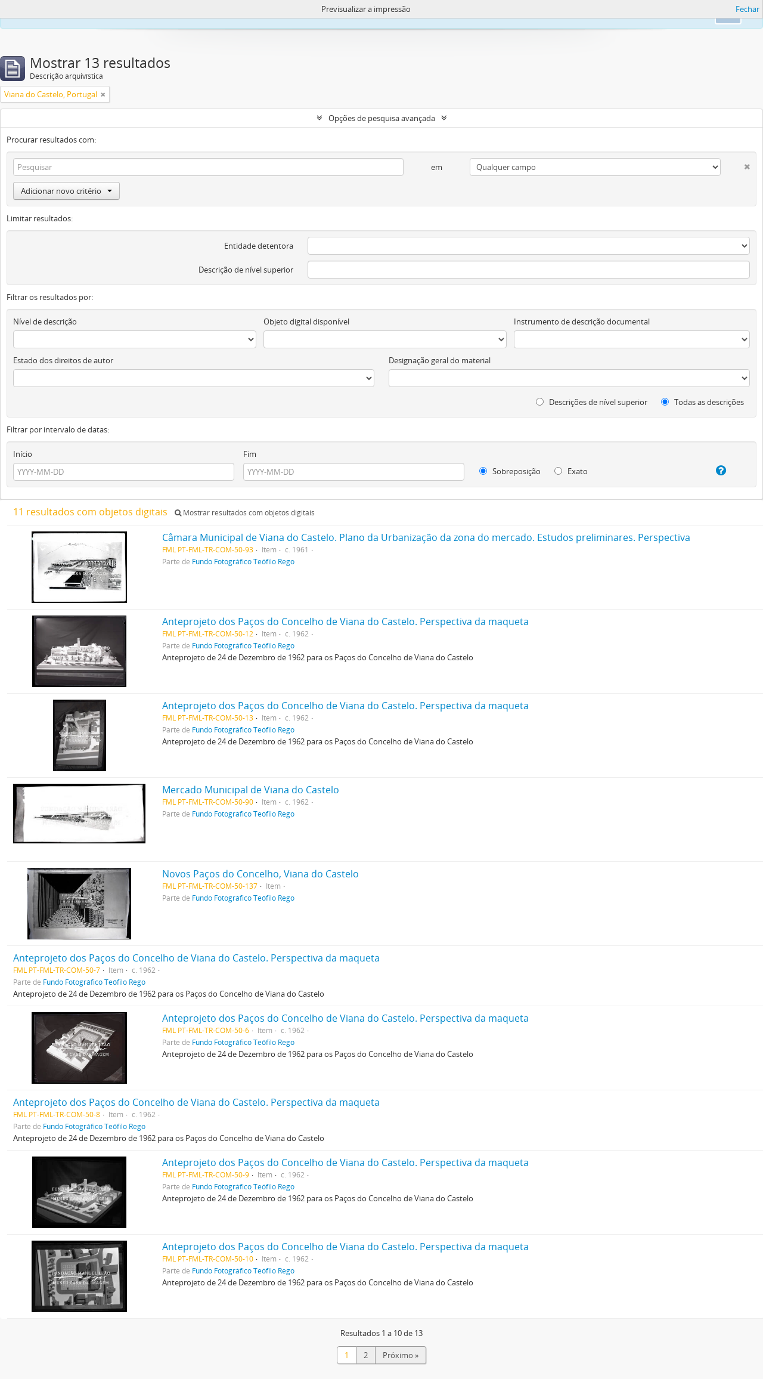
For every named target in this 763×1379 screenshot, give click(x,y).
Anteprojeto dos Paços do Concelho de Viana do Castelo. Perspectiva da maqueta (345, 621)
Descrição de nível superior (245, 269)
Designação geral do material (440, 360)
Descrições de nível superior (591, 402)
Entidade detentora (258, 245)
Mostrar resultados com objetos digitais (245, 513)
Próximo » (400, 1355)
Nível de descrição (45, 321)
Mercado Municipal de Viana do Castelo (250, 789)
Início (22, 454)
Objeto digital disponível (306, 321)
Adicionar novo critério (66, 190)
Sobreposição (510, 471)
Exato (571, 471)
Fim (249, 454)
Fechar (747, 9)
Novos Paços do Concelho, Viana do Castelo (260, 873)
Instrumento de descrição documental (582, 321)
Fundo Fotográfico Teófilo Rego (243, 561)
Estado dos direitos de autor (63, 360)
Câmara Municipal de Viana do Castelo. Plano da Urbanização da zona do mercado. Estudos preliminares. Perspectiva (426, 537)
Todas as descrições (702, 402)
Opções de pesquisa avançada (381, 118)
